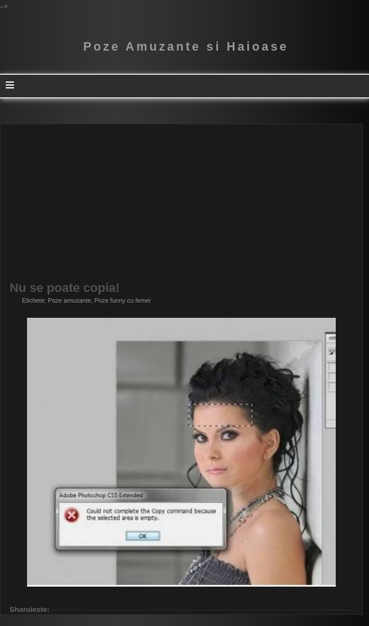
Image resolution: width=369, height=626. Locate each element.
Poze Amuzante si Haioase (185, 46)
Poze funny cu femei (122, 300)
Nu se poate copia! (65, 288)
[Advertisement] (181, 203)
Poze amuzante (69, 300)
